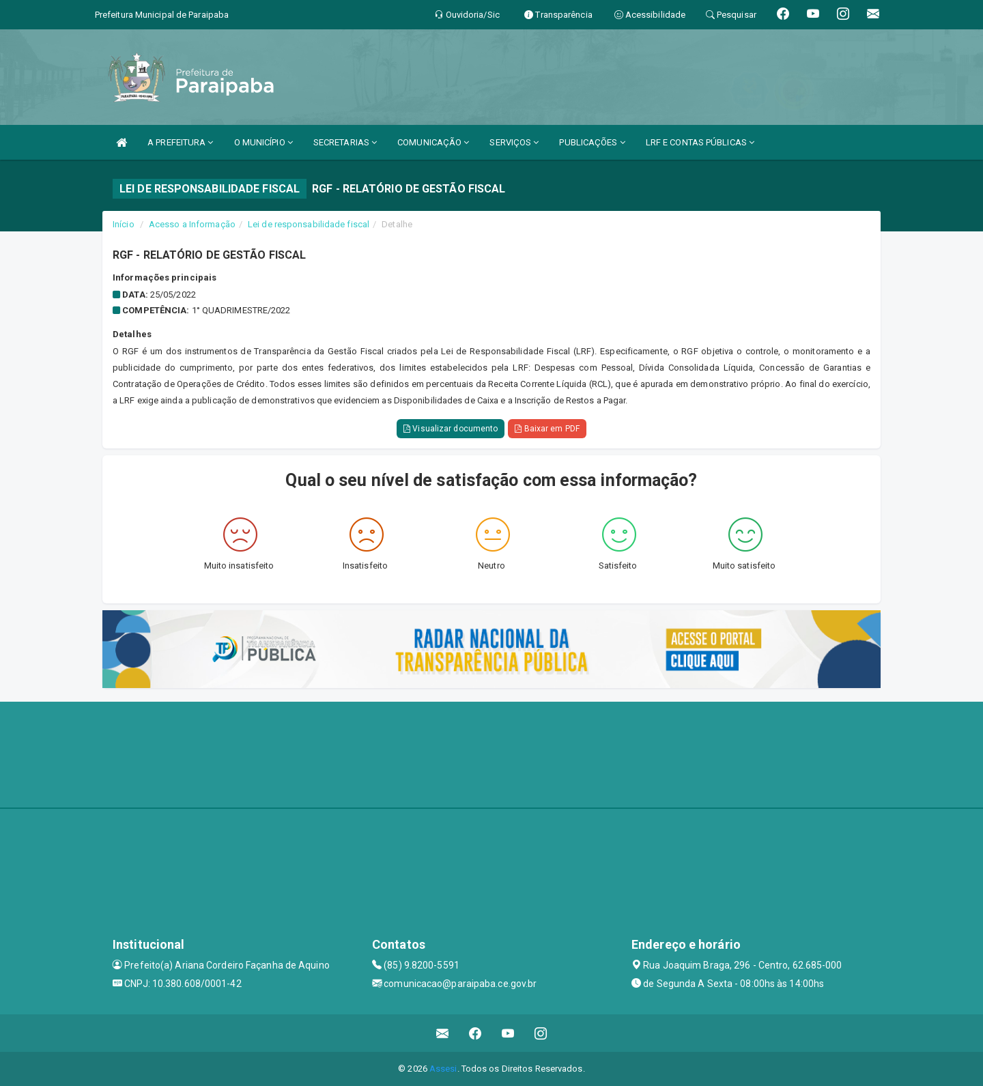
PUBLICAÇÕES (592, 142)
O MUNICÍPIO (263, 142)
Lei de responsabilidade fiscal (308, 224)
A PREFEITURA (180, 142)
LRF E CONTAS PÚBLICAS (700, 142)
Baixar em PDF (547, 428)
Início (123, 224)
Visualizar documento (450, 428)
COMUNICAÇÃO (433, 142)
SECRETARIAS (345, 142)
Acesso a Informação (192, 224)
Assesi (443, 1068)
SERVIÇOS (514, 142)
